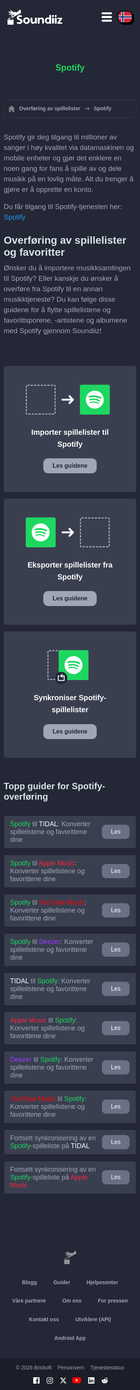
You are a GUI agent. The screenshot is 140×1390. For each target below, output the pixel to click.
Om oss (71, 1301)
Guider (61, 1282)
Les (116, 831)
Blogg (29, 1282)
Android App (69, 1338)
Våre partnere (29, 1301)
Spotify (14, 217)
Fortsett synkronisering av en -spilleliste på (53, 1142)
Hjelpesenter (102, 1282)
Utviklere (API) (93, 1319)
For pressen (113, 1301)
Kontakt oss (44, 1319)
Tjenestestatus (107, 1368)
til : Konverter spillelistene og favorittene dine (50, 831)
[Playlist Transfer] (35, 17)
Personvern (70, 1368)
